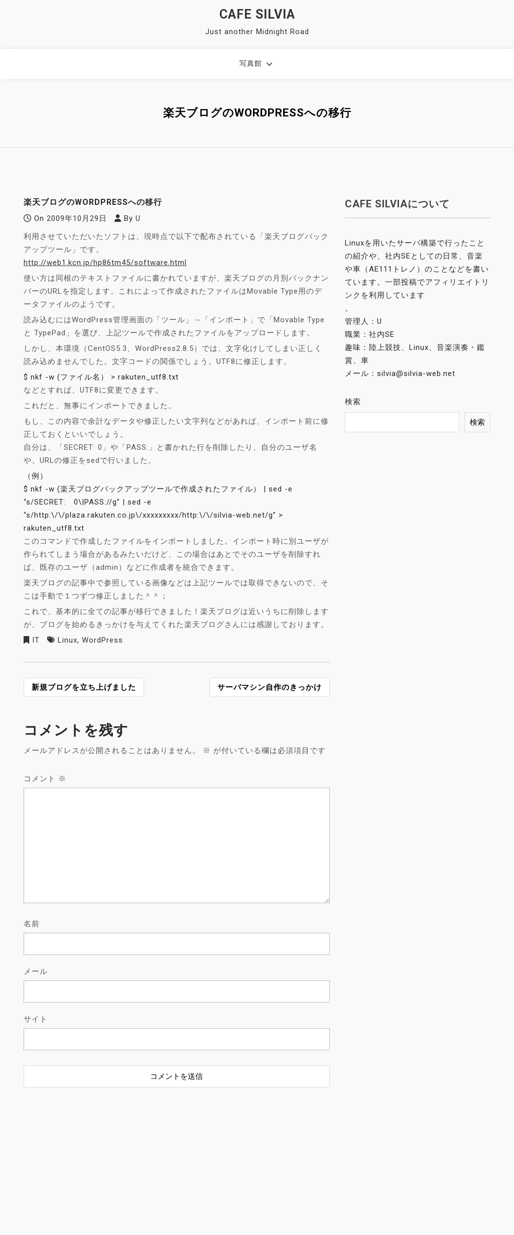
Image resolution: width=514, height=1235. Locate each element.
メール (36, 971)
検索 (353, 401)
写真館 (250, 63)
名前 (32, 923)
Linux (67, 640)
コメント (45, 778)
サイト (36, 1019)
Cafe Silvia (257, 14)
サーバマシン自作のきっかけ (269, 687)
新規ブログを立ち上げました (84, 687)
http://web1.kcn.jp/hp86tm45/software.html (105, 262)
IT (36, 640)
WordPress (102, 640)
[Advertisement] (176, 1155)
